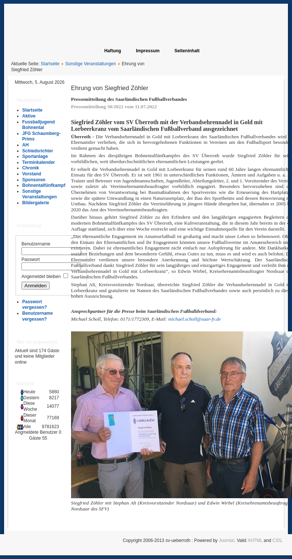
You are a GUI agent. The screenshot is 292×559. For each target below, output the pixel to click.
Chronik (30, 168)
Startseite (50, 63)
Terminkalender (38, 162)
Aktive (29, 116)
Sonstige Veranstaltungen (90, 63)
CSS (277, 540)
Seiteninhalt (186, 50)
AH (25, 145)
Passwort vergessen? (34, 304)
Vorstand (31, 173)
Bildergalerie (35, 202)
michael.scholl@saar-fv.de (194, 319)
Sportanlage (35, 156)
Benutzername (35, 244)
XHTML (255, 540)
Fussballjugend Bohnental (38, 124)
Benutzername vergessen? (37, 316)
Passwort (30, 259)
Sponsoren (34, 179)
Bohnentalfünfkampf (44, 185)
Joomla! (226, 540)
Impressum (148, 50)
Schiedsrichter (37, 150)
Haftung (112, 50)
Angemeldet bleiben (41, 276)
